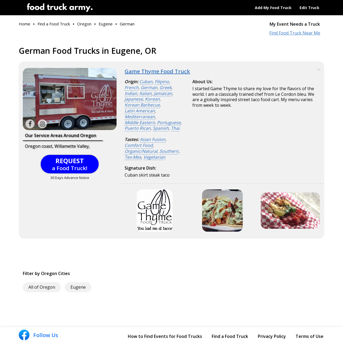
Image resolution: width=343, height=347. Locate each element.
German (149, 87)
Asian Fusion (152, 139)
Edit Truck (309, 7)
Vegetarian (154, 157)
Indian (131, 93)
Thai (175, 128)
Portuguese (169, 122)
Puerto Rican (138, 128)
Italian (145, 93)
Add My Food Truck (273, 7)
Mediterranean (140, 117)
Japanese (134, 99)
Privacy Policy (272, 336)
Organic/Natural (141, 151)
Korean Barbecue (142, 105)
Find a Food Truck (230, 336)
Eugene (78, 287)
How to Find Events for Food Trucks (165, 336)
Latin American (140, 111)
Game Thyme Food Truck (157, 71)
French (132, 87)
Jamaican (163, 93)
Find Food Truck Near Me (294, 33)
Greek (165, 87)
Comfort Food (139, 145)
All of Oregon (41, 287)
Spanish (161, 128)
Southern (168, 151)
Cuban (145, 82)
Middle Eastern (140, 122)
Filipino (162, 82)
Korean (152, 99)
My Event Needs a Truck (295, 24)
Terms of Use (309, 336)
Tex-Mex (133, 157)
